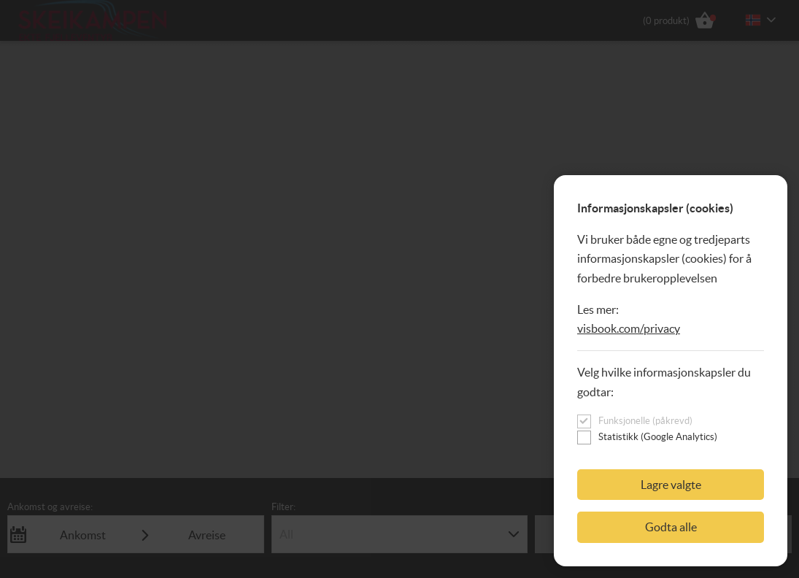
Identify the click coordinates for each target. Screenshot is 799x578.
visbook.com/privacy (628, 328)
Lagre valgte (671, 484)
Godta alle (671, 526)
